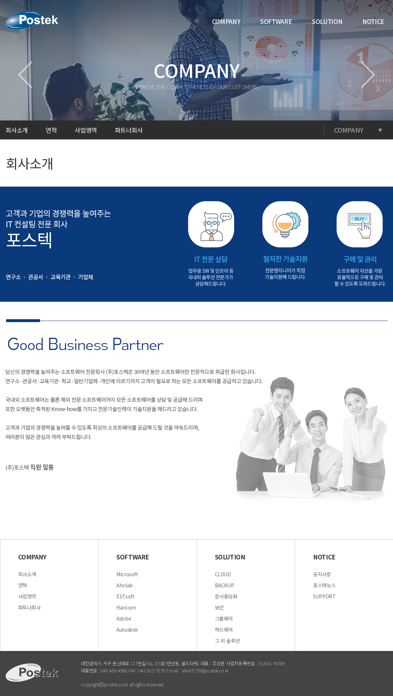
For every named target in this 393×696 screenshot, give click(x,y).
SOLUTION (327, 21)
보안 (219, 607)
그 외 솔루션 (227, 640)
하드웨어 (224, 629)
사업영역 (86, 129)
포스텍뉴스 (324, 585)
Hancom (126, 607)
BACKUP (224, 585)
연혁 (51, 129)
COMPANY (226, 21)
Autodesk (127, 629)
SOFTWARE (276, 21)
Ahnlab (124, 585)
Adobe (123, 618)
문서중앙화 (226, 596)
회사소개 (27, 574)
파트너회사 (129, 129)
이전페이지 (25, 75)
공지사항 (322, 574)
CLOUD (223, 574)
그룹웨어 (224, 618)
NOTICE (373, 21)
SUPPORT (324, 596)
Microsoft (127, 574)
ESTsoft (125, 596)
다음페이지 (368, 75)
